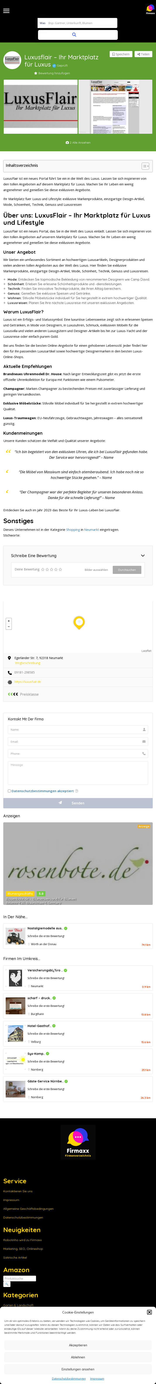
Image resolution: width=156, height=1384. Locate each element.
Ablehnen (78, 1357)
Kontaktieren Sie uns (18, 1191)
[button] (149, 1312)
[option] (41, 107)
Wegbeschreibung (27, 663)
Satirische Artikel (15, 1257)
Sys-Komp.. (38, 1054)
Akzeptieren (78, 1345)
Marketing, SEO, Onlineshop (23, 1249)
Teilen (143, 54)
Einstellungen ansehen (78, 1369)
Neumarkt (91, 529)
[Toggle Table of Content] (143, 166)
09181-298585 (24, 672)
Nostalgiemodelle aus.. (47, 928)
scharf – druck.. (42, 998)
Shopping (73, 529)
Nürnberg (37, 1069)
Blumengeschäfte (20, 894)
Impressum (97, 1378)
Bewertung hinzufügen (52, 73)
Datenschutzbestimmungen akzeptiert (43, 791)
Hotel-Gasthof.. (41, 1026)
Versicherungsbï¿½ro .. (47, 970)
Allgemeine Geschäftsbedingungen (28, 1209)
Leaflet (146, 651)
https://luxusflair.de (27, 682)
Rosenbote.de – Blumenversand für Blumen (41, 899)
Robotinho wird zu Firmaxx (22, 1240)
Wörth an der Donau (43, 944)
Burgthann (37, 1014)
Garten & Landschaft (18, 1305)
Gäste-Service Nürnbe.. (48, 1081)
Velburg (36, 1042)
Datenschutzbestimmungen (69, 1378)
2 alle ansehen (78, 142)
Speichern (121, 54)
